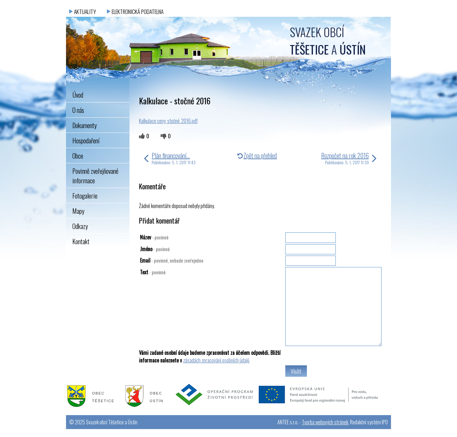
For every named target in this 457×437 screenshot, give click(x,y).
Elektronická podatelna (137, 11)
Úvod (77, 95)
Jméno (155, 249)
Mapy (78, 211)
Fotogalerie (84, 195)
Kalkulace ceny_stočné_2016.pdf (168, 121)
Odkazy (80, 226)
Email (171, 260)
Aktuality (85, 11)
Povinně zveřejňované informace (95, 175)
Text (153, 272)
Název (154, 237)
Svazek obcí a (328, 40)
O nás (78, 110)
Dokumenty (84, 125)
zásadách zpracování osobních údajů (216, 360)
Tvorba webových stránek (325, 422)
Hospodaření (85, 140)
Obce (77, 155)
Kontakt (80, 241)
